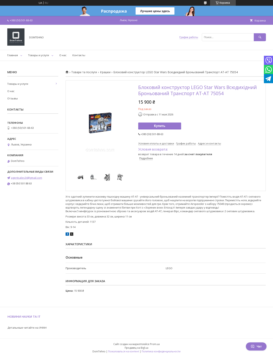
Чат (256, 346)
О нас (62, 55)
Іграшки (105, 72)
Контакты (78, 55)
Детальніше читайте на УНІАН (27, 327)
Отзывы (12, 98)
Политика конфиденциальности (161, 351)
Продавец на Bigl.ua (136, 347)
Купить (159, 126)
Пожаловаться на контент (123, 351)
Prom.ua (155, 344)
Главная (12, 55)
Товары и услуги (38, 55)
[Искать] (260, 37)
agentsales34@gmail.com (26, 177)
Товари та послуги (84, 72)
